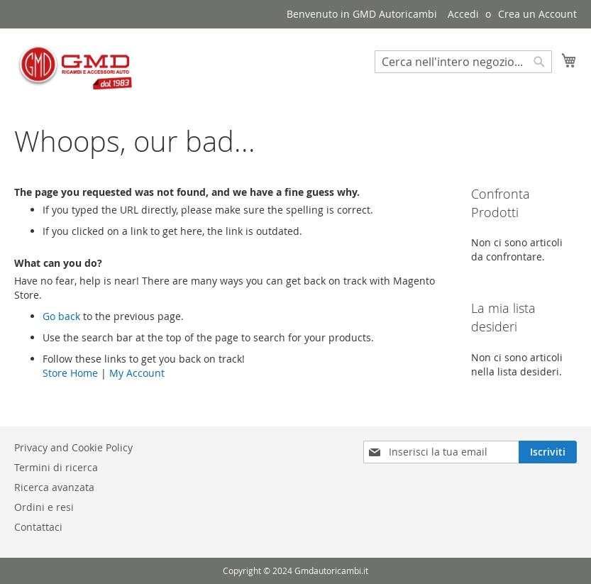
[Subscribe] (548, 452)
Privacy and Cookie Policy (73, 447)
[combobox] (463, 61)
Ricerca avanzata (54, 487)
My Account (137, 373)
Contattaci (38, 527)
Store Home (70, 373)
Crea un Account (537, 14)
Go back (61, 316)
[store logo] (74, 67)
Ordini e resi (44, 507)
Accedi (463, 14)
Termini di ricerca (56, 467)
